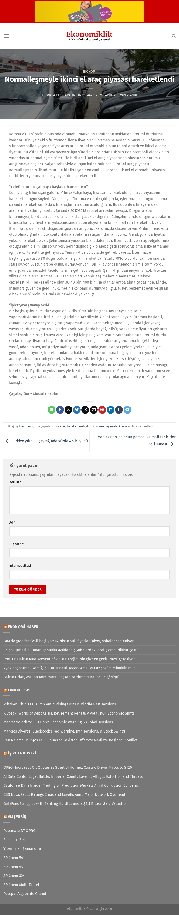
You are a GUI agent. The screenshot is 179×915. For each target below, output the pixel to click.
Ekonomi (90, 71)
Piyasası (124, 426)
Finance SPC (20, 690)
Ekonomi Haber (23, 626)
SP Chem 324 (14, 875)
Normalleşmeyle (106, 426)
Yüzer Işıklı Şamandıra (22, 848)
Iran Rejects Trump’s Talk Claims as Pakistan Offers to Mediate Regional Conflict (70, 740)
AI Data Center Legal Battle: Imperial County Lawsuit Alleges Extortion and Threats (73, 776)
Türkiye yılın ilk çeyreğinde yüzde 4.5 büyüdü (45, 441)
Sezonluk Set (14, 840)
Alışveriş (17, 816)
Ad (12, 523)
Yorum (15, 482)
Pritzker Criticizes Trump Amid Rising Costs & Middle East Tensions (59, 704)
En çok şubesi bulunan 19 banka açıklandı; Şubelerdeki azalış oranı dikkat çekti (70, 650)
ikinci (90, 426)
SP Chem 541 (13, 857)
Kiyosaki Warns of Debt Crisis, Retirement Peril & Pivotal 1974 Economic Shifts (68, 713)
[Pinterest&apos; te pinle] (102, 410)
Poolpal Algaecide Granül (24, 893)
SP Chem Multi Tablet (21, 885)
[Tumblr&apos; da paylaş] (119, 410)
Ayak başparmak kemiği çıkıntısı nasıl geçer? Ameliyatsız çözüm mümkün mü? (69, 668)
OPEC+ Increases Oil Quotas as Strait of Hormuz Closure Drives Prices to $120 (67, 767)
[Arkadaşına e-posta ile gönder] (94, 410)
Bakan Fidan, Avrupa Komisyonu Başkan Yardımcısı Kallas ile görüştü (61, 677)
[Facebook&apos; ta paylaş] (60, 410)
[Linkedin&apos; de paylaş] (110, 410)
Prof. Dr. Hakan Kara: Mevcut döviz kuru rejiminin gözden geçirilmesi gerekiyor (69, 659)
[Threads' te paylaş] (85, 410)
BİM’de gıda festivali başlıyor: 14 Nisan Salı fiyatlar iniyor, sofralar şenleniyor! (68, 641)
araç (62, 426)
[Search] (174, 36)
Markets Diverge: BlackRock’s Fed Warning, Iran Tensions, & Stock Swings (64, 731)
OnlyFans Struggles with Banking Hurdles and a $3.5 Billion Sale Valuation (65, 803)
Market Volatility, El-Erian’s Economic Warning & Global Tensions (58, 722)
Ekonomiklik (52, 95)
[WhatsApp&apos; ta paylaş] (51, 410)
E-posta (16, 544)
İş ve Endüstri (22, 753)
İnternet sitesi (20, 566)
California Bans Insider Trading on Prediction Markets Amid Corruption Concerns (71, 785)
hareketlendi (76, 426)
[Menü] (6, 36)
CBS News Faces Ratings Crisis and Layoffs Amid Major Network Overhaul (64, 794)
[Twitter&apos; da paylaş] (77, 410)
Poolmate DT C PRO (19, 830)
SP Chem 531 (13, 867)
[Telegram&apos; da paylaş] (127, 410)
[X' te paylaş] (68, 410)
